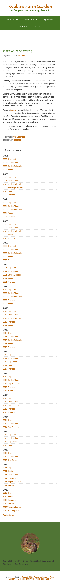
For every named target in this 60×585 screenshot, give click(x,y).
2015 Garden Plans (11, 402)
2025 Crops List (9, 177)
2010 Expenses (9, 500)
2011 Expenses (9, 478)
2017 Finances (9, 369)
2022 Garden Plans (11, 249)
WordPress (40, 579)
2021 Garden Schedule (12, 275)
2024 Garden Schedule (12, 210)
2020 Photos (8, 304)
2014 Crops (7, 420)
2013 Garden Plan (10, 438)
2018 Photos (8, 344)
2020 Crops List (9, 289)
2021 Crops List (9, 268)
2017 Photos (8, 365)
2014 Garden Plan (10, 424)
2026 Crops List (9, 159)
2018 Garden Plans (11, 336)
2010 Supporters (9, 503)
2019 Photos (8, 325)
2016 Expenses (9, 391)
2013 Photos (8, 445)
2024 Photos (8, 213)
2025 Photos (8, 191)
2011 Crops (7, 468)
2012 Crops (7, 453)
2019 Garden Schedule (12, 318)
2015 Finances (9, 409)
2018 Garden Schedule (12, 340)
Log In (5, 519)
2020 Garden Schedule (12, 297)
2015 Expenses (9, 412)
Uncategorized (19, 137)
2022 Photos (8, 257)
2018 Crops (7, 333)
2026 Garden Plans (11, 163)
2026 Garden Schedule (12, 166)
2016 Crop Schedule (11, 383)
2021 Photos (8, 278)
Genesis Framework (26, 579)
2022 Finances (9, 260)
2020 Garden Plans (11, 293)
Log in (48, 579)
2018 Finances (9, 347)
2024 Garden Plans (11, 206)
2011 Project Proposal (12, 482)
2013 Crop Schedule (11, 442)
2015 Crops (7, 398)
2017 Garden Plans (11, 358)
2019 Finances (9, 322)
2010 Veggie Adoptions (12, 507)
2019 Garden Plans (11, 315)
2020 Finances (9, 300)
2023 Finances (9, 238)
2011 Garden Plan (10, 475)
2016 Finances (9, 387)
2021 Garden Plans (11, 271)
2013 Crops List (9, 435)
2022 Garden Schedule (12, 253)
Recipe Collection (10, 515)
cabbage (17, 140)
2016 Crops (7, 376)
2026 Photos (8, 170)
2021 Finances (9, 282)
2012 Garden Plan (10, 456)
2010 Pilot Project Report (13, 511)
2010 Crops (7, 493)
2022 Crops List (9, 246)
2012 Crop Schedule (11, 460)
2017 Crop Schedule (11, 362)
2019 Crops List (9, 311)
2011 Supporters (9, 485)
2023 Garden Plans (11, 228)
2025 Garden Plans (11, 181)
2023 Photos (8, 235)
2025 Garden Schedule (12, 184)
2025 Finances (9, 195)
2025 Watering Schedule (13, 188)
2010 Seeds (8, 496)
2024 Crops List (9, 202)
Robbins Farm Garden (30, 6)
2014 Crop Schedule (11, 427)
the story (13, 110)
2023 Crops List (9, 224)
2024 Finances (9, 217)
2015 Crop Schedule (11, 405)
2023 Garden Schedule (12, 231)
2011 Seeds (8, 471)
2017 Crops (7, 355)
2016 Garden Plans (11, 380)
